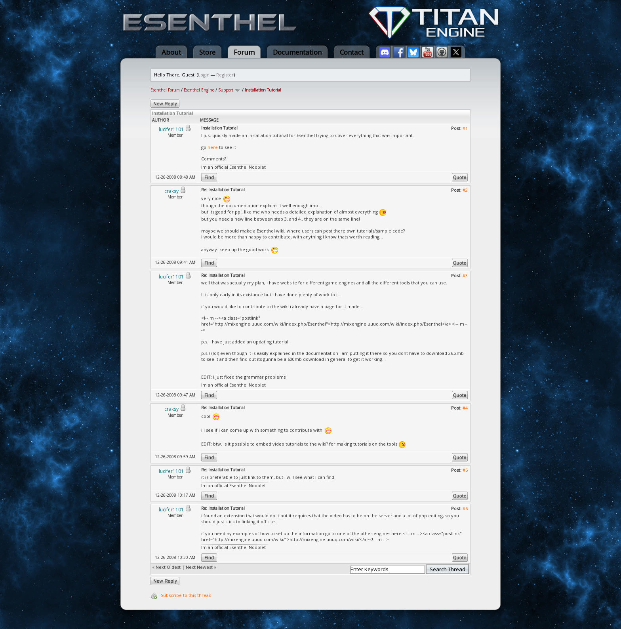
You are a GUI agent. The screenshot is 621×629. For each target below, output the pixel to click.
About (171, 52)
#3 (465, 275)
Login (204, 75)
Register (225, 75)
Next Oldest (168, 567)
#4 (465, 408)
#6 (465, 508)
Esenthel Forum (165, 90)
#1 (465, 128)
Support (225, 90)
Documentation (297, 52)
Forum (244, 52)
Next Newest (199, 567)
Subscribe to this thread (186, 595)
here (213, 147)
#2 (465, 190)
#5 (465, 470)
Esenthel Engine (199, 90)
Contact (352, 52)
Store (207, 52)
